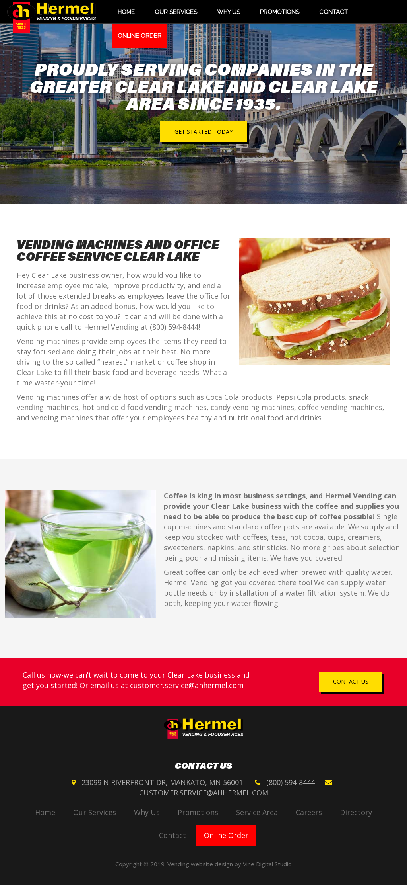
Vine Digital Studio (267, 864)
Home (126, 12)
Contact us (350, 681)
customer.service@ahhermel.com (187, 685)
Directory (356, 812)
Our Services (176, 12)
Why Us (228, 12)
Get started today (203, 131)
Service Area (257, 812)
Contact (333, 12)
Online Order (139, 35)
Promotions (279, 12)
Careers (309, 812)
